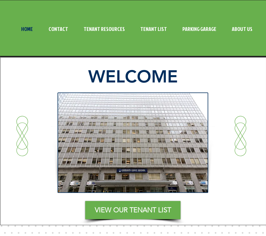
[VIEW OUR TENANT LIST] (132, 210)
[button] (100, 28)
